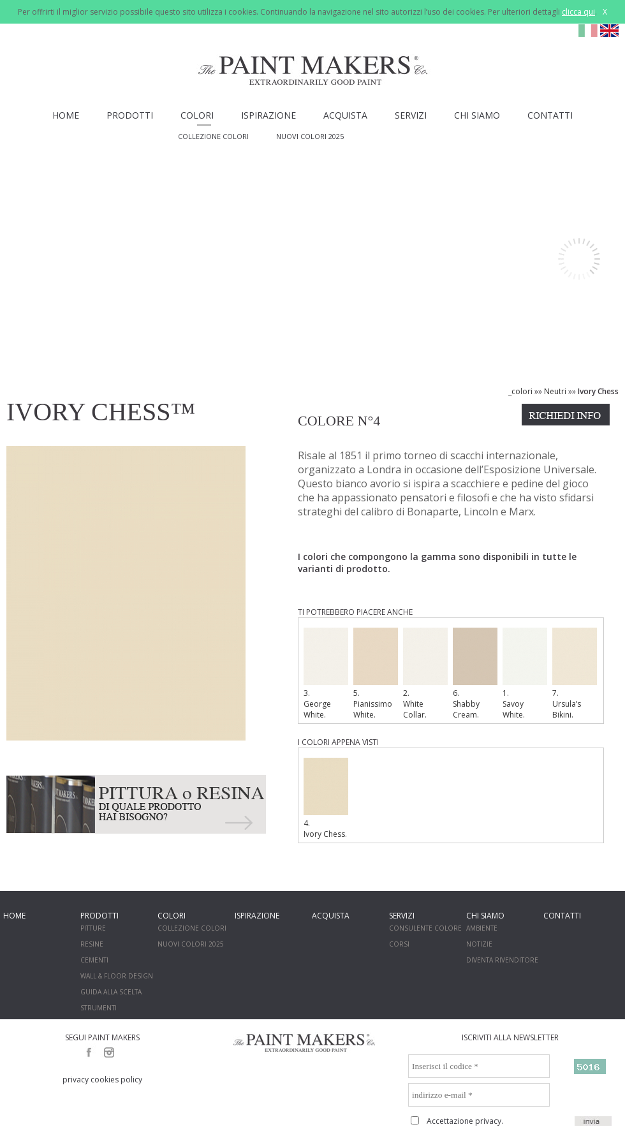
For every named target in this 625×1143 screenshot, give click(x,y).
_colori (520, 391)
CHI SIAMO (477, 115)
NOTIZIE (479, 944)
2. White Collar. (425, 674)
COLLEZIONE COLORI (213, 136)
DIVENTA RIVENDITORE (502, 959)
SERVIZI (411, 115)
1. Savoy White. (525, 674)
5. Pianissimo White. (375, 674)
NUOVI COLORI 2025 (310, 136)
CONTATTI (550, 115)
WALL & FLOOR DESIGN (116, 975)
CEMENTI (94, 959)
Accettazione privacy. (465, 1121)
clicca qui (578, 11)
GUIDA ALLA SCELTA (111, 991)
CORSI (399, 944)
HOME (65, 115)
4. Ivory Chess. (326, 798)
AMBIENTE (481, 928)
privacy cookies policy (102, 1079)
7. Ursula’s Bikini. (574, 674)
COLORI (197, 115)
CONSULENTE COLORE (425, 928)
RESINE (91, 944)
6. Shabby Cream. (475, 674)
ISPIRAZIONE (268, 115)
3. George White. (326, 674)
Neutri (555, 391)
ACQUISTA (345, 115)
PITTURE (93, 928)
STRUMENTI (98, 1007)
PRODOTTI (130, 115)
